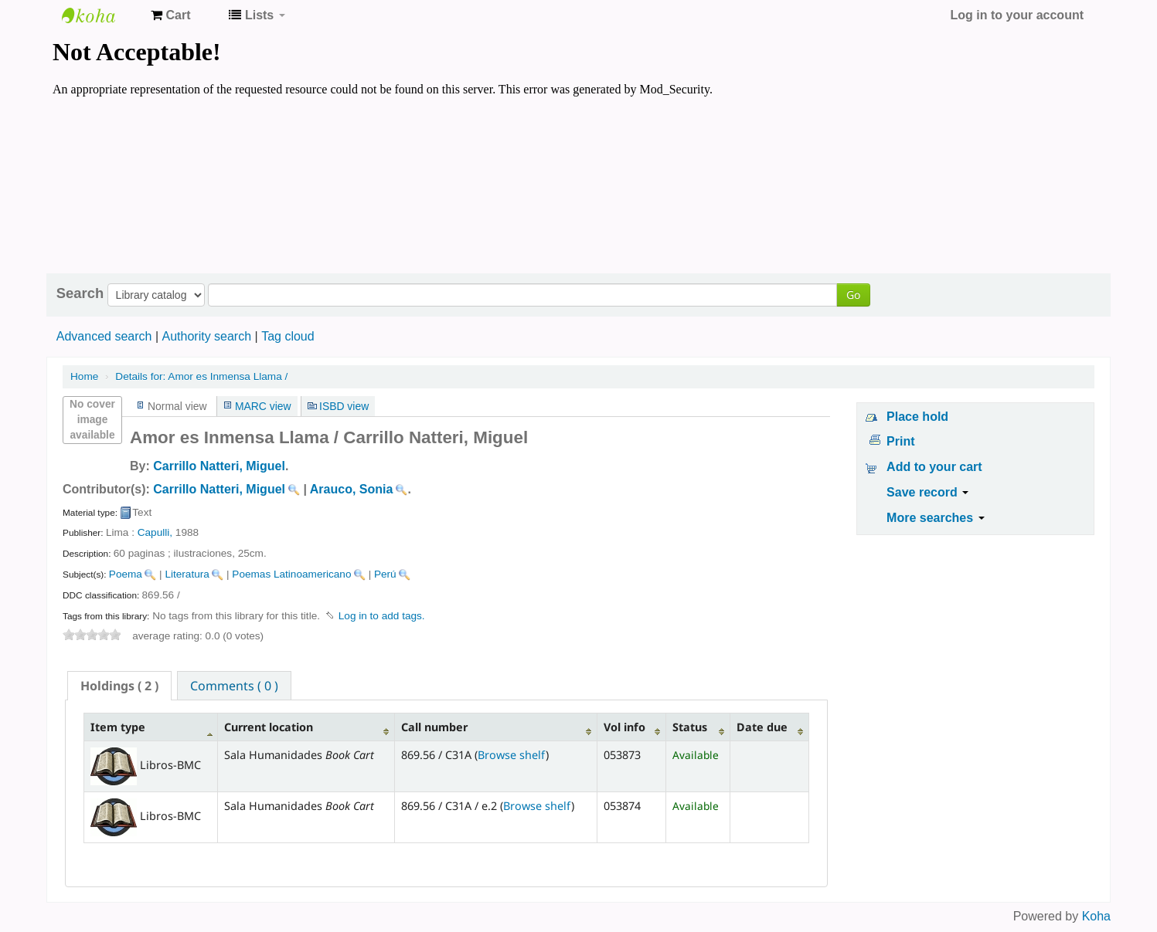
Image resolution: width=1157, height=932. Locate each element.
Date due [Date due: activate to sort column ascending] (762, 727)
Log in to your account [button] (1017, 15)
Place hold (917, 416)
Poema (125, 574)
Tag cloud (288, 336)
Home (84, 376)
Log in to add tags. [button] (382, 616)
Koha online (100, 15)
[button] (170, 15)
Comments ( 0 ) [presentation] (234, 685)
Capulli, (155, 532)
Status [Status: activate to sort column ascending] (689, 727)
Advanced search (104, 336)
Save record (927, 492)
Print (900, 441)
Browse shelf (512, 754)
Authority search (206, 336)
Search (80, 293)
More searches (935, 517)
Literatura (187, 574)
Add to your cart (934, 466)
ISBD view (344, 406)
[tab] (119, 685)
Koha (1096, 916)
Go (853, 294)
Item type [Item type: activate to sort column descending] (117, 727)
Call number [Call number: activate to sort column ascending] (434, 727)
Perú (385, 574)
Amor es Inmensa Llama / (201, 376)
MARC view (263, 406)
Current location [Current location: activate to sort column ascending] (268, 727)
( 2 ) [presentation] (119, 685)
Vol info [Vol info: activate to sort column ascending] (624, 727)
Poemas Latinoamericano (291, 574)
